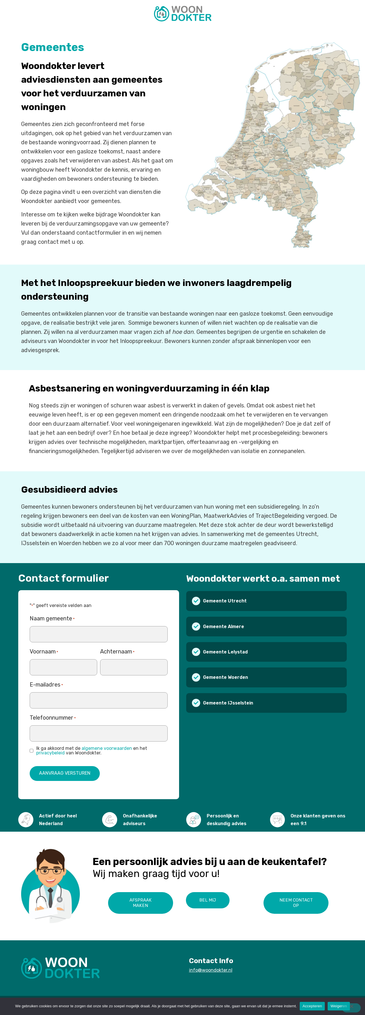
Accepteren (312, 1006)
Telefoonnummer (53, 717)
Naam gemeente (52, 617)
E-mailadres (46, 684)
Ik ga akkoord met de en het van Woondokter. (91, 749)
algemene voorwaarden (107, 747)
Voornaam (44, 650)
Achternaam (117, 650)
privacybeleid (50, 751)
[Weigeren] (349, 1007)
